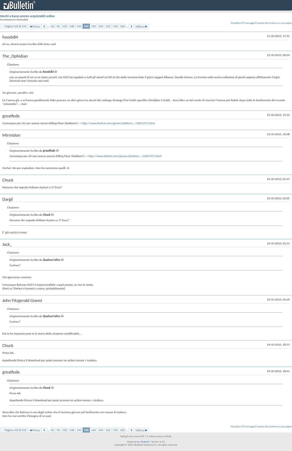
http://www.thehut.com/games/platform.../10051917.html (118, 123)
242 (122, 26)
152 (108, 26)
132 (64, 26)
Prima (34, 26)
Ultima (142, 26)
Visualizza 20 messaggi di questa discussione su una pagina (261, 22)
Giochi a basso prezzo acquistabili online (27, 16)
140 (72, 26)
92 (58, 26)
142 (86, 26)
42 (52, 26)
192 (115, 26)
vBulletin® (145, 441)
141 (79, 26)
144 (100, 26)
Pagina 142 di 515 (16, 26)
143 (93, 26)
